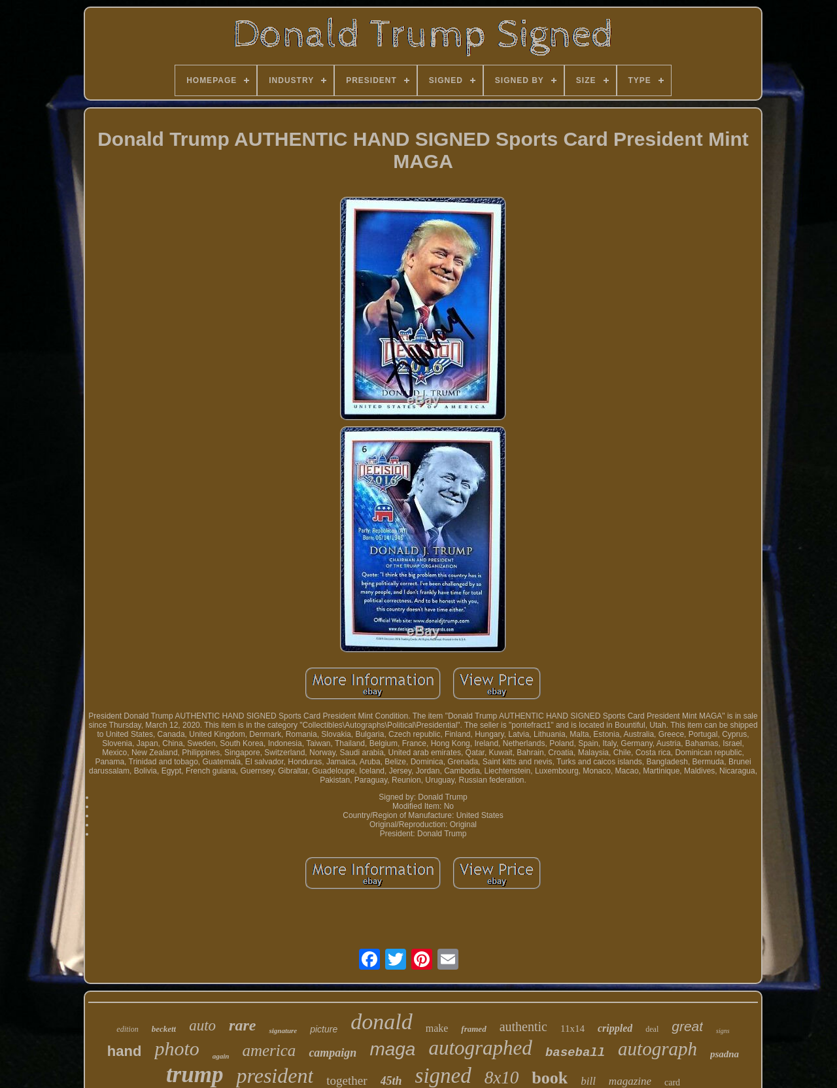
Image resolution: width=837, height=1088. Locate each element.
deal (651, 1029)
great (687, 1026)
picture (323, 1029)
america (269, 1050)
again (221, 1056)
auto (202, 1025)
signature (283, 1030)
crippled (615, 1028)
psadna (724, 1054)
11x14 (572, 1028)
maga (392, 1049)
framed (473, 1029)
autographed (480, 1047)
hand (124, 1051)
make (437, 1028)
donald (381, 1022)
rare (242, 1025)
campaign (332, 1052)
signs (723, 1030)
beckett (164, 1029)
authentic (523, 1026)
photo (176, 1048)
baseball (575, 1053)
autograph (657, 1048)
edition (127, 1029)
